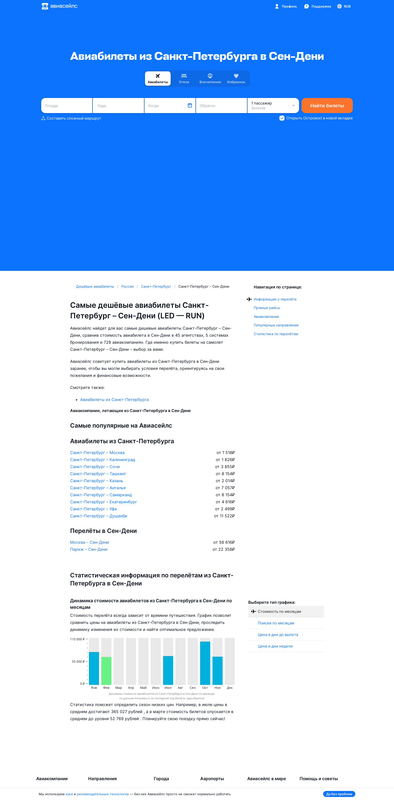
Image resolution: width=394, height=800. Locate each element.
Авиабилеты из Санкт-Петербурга (114, 399)
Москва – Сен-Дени (89, 542)
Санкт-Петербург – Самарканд (101, 494)
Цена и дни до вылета (278, 634)
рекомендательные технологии (103, 794)
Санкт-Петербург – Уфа (93, 508)
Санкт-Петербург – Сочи (95, 466)
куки (69, 794)
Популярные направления (276, 325)
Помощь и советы (319, 778)
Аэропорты (212, 778)
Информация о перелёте (275, 299)
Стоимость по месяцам (279, 611)
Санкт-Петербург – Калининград (102, 459)
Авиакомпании (266, 316)
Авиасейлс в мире (266, 778)
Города (161, 778)
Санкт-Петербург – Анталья (98, 487)
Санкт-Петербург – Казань (96, 480)
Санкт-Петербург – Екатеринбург (103, 501)
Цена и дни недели (275, 646)
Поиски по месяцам (276, 623)
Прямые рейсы (267, 308)
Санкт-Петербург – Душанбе (98, 515)
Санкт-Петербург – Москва (97, 452)
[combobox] (66, 105)
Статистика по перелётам (276, 334)
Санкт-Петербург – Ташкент (98, 473)
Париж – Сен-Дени (89, 549)
